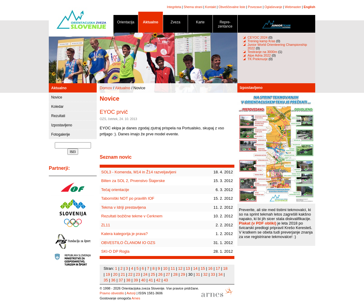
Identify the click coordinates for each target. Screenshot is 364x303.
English (309, 7)
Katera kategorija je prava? (124, 233)
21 (123, 274)
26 (160, 274)
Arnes (135, 298)
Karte (200, 23)
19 (108, 274)
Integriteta (174, 7)
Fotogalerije (60, 134)
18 (225, 268)
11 (173, 268)
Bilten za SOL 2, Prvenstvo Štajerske (133, 180)
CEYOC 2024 (258, 37)
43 (166, 280)
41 (150, 280)
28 (175, 274)
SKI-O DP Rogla (115, 251)
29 (183, 274)
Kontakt (210, 7)
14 (195, 268)
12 (180, 268)
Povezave (255, 7)
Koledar (57, 106)
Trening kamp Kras (261, 41)
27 (168, 274)
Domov (106, 88)
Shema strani (193, 7)
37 (121, 280)
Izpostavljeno (61, 125)
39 (136, 280)
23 (138, 274)
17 (218, 268)
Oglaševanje (273, 7)
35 (106, 280)
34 (220, 274)
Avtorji (131, 293)
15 (203, 268)
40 (143, 280)
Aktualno (150, 23)
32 (205, 274)
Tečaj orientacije (115, 189)
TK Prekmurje (258, 59)
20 (115, 274)
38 (128, 280)
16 (210, 268)
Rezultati (58, 116)
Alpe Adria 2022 (259, 55)
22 (130, 274)
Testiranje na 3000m (263, 52)
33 (213, 274)
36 (113, 280)
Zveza (175, 23)
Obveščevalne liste (232, 7)
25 (153, 274)
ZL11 (105, 225)
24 (145, 274)
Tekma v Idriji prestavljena (123, 207)
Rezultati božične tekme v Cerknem (131, 216)
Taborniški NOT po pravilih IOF (127, 198)
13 (188, 268)
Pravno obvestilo (112, 293)
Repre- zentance (225, 25)
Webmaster (293, 7)
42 (158, 280)
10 (165, 268)
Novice (56, 97)
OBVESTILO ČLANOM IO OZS (128, 242)
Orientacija (125, 23)
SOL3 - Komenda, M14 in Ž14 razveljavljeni (138, 172)
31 (198, 274)
